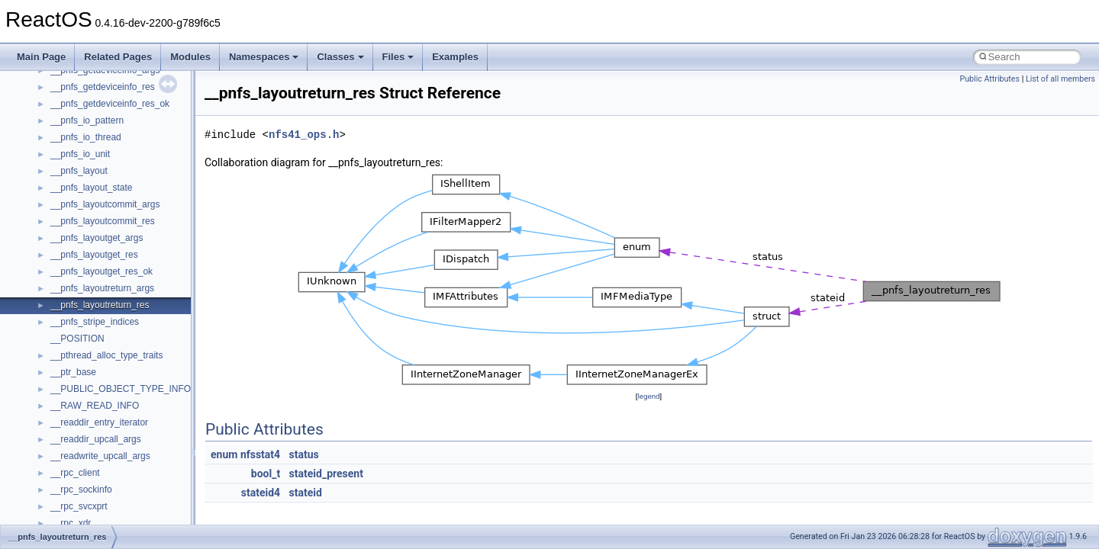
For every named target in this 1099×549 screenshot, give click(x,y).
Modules (190, 57)
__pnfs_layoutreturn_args (102, 288)
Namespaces (264, 57)
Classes (340, 57)
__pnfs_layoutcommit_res (102, 221)
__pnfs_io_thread (85, 137)
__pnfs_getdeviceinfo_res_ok (109, 103)
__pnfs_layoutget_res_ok (101, 271)
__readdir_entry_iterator (99, 422)
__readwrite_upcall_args (100, 456)
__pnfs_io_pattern (87, 120)
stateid (305, 492)
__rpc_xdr (70, 523)
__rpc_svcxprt (79, 506)
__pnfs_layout (79, 170)
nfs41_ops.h (304, 134)
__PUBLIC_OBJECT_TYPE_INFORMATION (141, 389)
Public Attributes (989, 79)
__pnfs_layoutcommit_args (105, 204)
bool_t (265, 473)
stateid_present (326, 473)
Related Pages (118, 57)
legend (648, 396)
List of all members (1060, 79)
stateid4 (260, 492)
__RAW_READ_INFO (94, 405)
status (304, 454)
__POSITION (77, 338)
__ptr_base (73, 372)
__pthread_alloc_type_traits (106, 355)
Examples (455, 57)
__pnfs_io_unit (80, 154)
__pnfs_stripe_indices (94, 321)
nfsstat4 (260, 454)
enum (224, 454)
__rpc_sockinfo (81, 489)
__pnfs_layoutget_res (94, 254)
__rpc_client (75, 472)
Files (398, 57)
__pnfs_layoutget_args (96, 238)
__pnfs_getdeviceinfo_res (102, 87)
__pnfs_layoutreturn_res (99, 305)
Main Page (41, 57)
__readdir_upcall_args (95, 439)
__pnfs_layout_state (91, 187)
